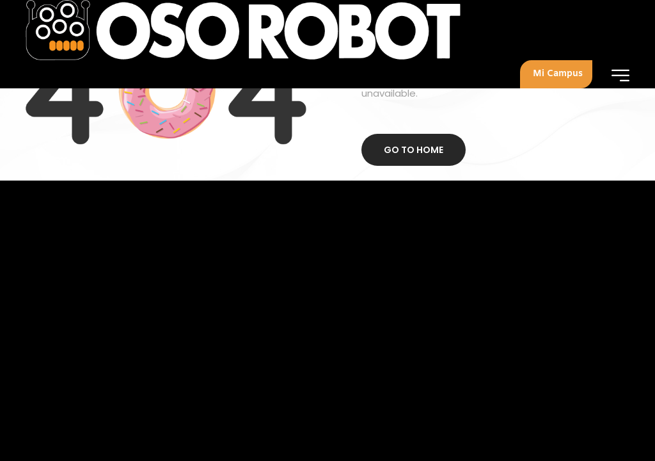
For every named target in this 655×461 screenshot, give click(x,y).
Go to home (413, 149)
